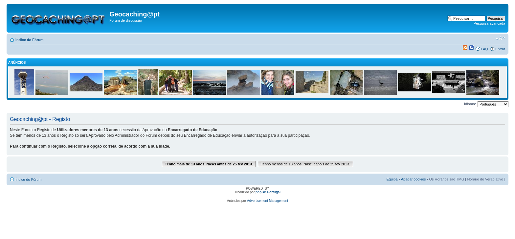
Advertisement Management (267, 201)
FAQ (484, 49)
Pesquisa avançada (489, 23)
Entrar (500, 49)
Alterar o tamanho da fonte (500, 38)
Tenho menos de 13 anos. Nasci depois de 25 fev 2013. (305, 164)
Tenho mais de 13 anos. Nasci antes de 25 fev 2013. (209, 164)
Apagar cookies (413, 179)
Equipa (391, 179)
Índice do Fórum (29, 40)
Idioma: (470, 104)
